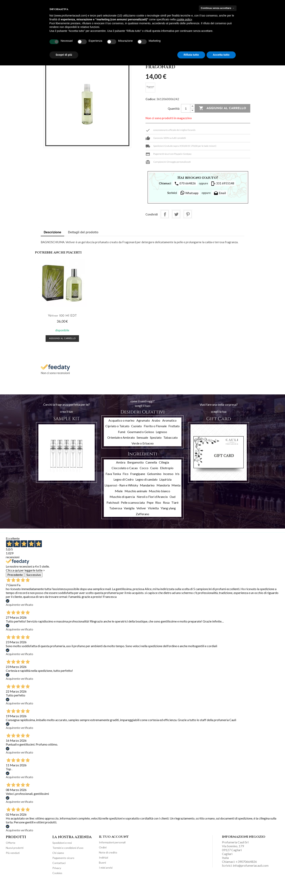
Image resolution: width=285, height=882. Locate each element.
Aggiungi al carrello (222, 108)
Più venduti (13, 852)
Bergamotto (135, 461)
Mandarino (147, 484)
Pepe (150, 501)
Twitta (176, 214)
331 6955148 (222, 183)
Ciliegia (164, 461)
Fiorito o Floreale (155, 425)
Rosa (166, 501)
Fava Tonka (113, 473)
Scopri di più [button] (64, 54)
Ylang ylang (168, 507)
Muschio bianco (159, 490)
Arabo (156, 419)
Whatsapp (189, 192)
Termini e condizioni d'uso (67, 847)
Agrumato (143, 419)
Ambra (120, 461)
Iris (177, 473)
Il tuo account (114, 836)
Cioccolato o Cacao (125, 467)
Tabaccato (170, 436)
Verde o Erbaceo (143, 442)
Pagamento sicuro (63, 857)
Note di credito (108, 851)
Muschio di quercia (122, 496)
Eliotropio (166, 467)
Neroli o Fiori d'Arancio (152, 496)
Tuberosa (115, 507)
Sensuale (142, 436)
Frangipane (137, 473)
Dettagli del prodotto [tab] (83, 232)
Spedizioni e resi (62, 842)
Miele (119, 490)
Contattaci (59, 862)
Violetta (153, 507)
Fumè (121, 431)
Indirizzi (103, 856)
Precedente (15, 574)
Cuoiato (136, 425)
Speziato (156, 436)
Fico (125, 473)
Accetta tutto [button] (221, 54)
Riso (158, 501)
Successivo (33, 574)
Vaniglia (129, 507)
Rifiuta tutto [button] (191, 54)
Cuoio (154, 467)
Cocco (144, 467)
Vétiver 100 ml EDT (61, 315)
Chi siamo (58, 852)
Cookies (57, 872)
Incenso (168, 473)
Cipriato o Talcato (117, 425)
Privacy (56, 867)
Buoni (102, 861)
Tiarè (174, 501)
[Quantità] (185, 108)
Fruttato (174, 425)
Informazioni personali (112, 841)
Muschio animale (136, 490)
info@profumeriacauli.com (251, 864)
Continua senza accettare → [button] (217, 8)
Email (220, 193)
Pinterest (187, 214)
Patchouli (113, 501)
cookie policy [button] (184, 19)
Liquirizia (165, 478)
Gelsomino (154, 473)
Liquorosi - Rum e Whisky (121, 484)
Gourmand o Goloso (140, 431)
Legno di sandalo (146, 478)
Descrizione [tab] (52, 232)
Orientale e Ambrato (121, 436)
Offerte (10, 842)
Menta (176, 484)
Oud (172, 496)
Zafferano (142, 513)
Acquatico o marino (121, 419)
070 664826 (185, 183)
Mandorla (163, 484)
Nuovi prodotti (14, 847)
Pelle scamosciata (133, 501)
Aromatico (169, 419)
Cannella (151, 461)
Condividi (164, 214)
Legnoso (161, 431)
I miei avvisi (106, 866)
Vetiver (141, 507)
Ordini (103, 846)
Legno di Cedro (123, 478)
